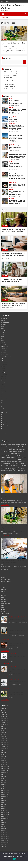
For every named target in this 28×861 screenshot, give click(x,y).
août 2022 (3, 798)
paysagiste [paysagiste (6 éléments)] (21, 463)
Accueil (3, 577)
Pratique (11, 133)
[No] (26, 856)
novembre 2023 (5, 768)
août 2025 (3, 726)
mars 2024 (3, 760)
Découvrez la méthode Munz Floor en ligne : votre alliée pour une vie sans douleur (13, 255)
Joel (16, 121)
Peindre (3, 401)
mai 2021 (3, 826)
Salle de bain (4, 413)
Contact (3, 583)
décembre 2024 (5, 742)
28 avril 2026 (12, 180)
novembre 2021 (5, 814)
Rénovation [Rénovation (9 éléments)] (23, 465)
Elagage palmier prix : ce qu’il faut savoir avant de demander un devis (16, 193)
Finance (11, 172)
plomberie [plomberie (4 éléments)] (7, 465)
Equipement (4, 364)
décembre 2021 (5, 812)
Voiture (3, 435)
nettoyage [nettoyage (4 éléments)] (20, 461)
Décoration (3, 344)
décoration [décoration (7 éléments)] (4, 451)
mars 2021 (3, 830)
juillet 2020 (3, 846)
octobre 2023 (4, 770)
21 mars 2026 (5, 283)
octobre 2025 (4, 722)
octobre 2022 (4, 794)
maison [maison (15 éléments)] (18, 460)
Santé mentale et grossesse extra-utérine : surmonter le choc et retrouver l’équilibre (16, 166)
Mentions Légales (5, 579)
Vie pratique (4, 433)
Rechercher (24, 62)
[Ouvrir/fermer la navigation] (3, 14)
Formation (3, 372)
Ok (14, 858)
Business (3, 332)
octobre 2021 (4, 816)
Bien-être (5, 210)
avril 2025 (3, 734)
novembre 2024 (5, 744)
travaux (3, 431)
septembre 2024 (5, 748)
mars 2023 (3, 784)
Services (3, 421)
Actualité (3, 320)
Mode (2, 397)
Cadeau (3, 334)
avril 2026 (3, 710)
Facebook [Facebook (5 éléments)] (23, 454)
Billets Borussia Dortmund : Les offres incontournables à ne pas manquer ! (17, 201)
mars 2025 (3, 736)
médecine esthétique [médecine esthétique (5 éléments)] (12, 461)
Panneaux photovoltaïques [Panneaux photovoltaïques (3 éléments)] (13, 463)
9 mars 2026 (5, 307)
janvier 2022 (4, 810)
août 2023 (3, 774)
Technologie (4, 423)
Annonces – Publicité (6, 581)
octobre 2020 (4, 840)
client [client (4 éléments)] (10, 444)
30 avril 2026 (12, 159)
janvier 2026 (4, 716)
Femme (3, 368)
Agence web (12, 123)
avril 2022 (3, 806)
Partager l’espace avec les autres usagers (17, 118)
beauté (2, 328)
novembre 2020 (5, 838)
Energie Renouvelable (6, 356)
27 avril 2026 (12, 205)
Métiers (3, 395)
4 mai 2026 (12, 131)
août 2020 (3, 844)
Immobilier (12, 144)
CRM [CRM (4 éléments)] (25, 444)
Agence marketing (5, 322)
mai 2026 (3, 708)
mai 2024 (3, 756)
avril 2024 (3, 758)
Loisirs (2, 384)
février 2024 (4, 762)
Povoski (17, 114)
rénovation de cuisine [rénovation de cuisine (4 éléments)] (5, 467)
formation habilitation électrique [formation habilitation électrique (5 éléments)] (9, 455)
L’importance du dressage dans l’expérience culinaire (17, 184)
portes (2, 405)
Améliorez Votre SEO (9, 88)
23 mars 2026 (5, 259)
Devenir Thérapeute (9, 84)
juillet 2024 (3, 752)
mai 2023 (3, 780)
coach (2, 338)
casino (2, 336)
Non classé (4, 399)
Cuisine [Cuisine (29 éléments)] (20, 446)
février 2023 (4, 786)
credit (2, 340)
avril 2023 (3, 782)
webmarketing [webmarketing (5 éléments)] (8, 470)
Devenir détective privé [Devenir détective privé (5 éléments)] (21, 449)
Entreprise (3, 360)
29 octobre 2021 (6, 46)
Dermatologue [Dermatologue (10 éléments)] (10, 449)
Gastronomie (12, 182)
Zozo (16, 131)
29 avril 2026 (12, 169)
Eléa (17, 187)
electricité (12, 107)
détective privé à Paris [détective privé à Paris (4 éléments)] (5, 454)
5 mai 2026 (12, 105)
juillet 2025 (3, 728)
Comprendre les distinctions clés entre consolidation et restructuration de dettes (17, 176)
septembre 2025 (5, 724)
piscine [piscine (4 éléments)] (2, 465)
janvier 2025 (4, 740)
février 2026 (4, 714)
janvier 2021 (4, 834)
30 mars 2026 (5, 233)
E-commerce (4, 348)
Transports (12, 116)
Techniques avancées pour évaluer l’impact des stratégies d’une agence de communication (18, 632)
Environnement (4, 362)
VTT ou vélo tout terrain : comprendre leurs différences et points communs (16, 138)
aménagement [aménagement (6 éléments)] (5, 444)
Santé (10, 98)
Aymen (12, 46)
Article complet (5, 504)
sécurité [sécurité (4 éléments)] (17, 468)
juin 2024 (3, 754)
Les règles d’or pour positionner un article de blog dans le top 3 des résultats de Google (16, 127)
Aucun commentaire (22, 622)
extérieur (3, 366)
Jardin (2, 380)
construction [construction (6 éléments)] (15, 444)
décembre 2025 (5, 718)
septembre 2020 (5, 842)
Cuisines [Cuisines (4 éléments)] (3, 449)
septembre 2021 (5, 818)
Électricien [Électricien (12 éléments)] (16, 470)
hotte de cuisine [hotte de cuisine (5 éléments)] (11, 457)
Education (3, 350)
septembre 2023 (5, 772)
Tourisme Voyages (5, 425)
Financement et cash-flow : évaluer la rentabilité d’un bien (17, 147)
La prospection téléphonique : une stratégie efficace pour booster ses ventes (17, 669)
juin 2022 (3, 802)
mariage (3, 388)
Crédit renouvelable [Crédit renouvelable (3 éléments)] (12, 446)
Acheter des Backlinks (9, 86)
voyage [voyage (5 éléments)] (3, 470)
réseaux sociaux (5, 411)
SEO (2, 419)
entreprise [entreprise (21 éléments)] (15, 454)
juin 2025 (3, 730)
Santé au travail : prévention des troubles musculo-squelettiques (16, 102)
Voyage (3, 437)
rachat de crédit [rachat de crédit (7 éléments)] (14, 465)
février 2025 (4, 738)
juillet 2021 (3, 822)
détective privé (4, 346)
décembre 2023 (5, 766)
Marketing (3, 390)
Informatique (4, 378)
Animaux (3, 326)
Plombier (3, 403)
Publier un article (5, 613)
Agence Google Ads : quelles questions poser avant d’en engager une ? (17, 656)
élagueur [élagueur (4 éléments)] (23, 470)
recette (5, 39)
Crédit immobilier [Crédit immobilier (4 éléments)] (4, 446)
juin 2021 (3, 824)
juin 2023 (3, 778)
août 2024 (3, 750)
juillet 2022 (3, 800)
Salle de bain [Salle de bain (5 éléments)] (8, 468)
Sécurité (3, 417)
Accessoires (4, 318)
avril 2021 (3, 828)
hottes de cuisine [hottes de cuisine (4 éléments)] (5, 459)
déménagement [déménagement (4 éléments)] (11, 451)
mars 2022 (3, 808)
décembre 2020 (5, 836)
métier (2, 392)
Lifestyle (3, 382)
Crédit (2, 597)
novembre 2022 (5, 792)
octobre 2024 (4, 746)
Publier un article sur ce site (11, 72)
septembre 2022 (5, 796)
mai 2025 (3, 732)
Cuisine (3, 342)
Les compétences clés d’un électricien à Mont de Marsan (17, 110)
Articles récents (8, 96)
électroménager (5, 354)
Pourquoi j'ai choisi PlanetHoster (12, 73)
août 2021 (3, 820)
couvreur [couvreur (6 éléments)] (21, 444)
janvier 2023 (4, 788)
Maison (11, 189)
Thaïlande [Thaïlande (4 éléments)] (22, 468)
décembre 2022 (5, 790)
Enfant (2, 358)
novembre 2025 (5, 720)
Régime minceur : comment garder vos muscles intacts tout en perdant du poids (17, 156)
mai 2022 (3, 804)
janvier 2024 (4, 764)
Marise (17, 105)
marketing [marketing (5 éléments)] (3, 461)
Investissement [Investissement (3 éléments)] (12, 459)
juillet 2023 (3, 776)
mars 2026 (3, 712)
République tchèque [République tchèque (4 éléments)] (15, 467)
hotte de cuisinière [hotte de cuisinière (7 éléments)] (21, 457)
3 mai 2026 (12, 150)
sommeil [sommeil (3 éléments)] (13, 468)
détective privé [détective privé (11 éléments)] (20, 451)
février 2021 (4, 832)
